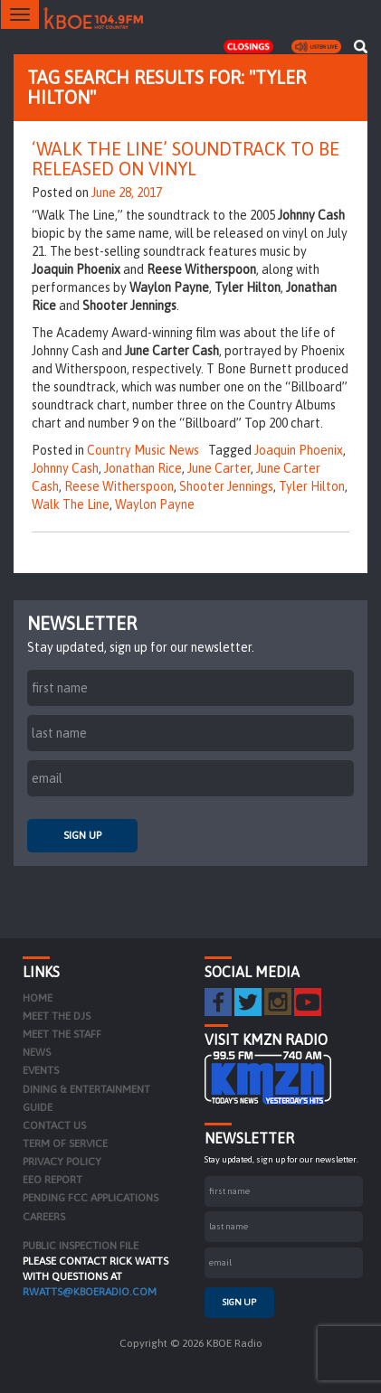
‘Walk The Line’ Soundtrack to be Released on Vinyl (185, 158)
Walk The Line (71, 504)
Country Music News (143, 450)
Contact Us (54, 1125)
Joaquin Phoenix (298, 450)
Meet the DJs (56, 1016)
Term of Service (65, 1143)
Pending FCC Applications (90, 1197)
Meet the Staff (62, 1034)
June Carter (219, 468)
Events (41, 1070)
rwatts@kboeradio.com (90, 1291)
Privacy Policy (62, 1161)
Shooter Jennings (226, 486)
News (37, 1052)
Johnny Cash (65, 468)
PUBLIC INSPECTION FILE (80, 1245)
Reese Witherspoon (119, 486)
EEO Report (52, 1179)
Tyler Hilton (312, 486)
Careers (44, 1216)
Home (37, 998)
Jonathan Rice (143, 468)
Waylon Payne (155, 504)
